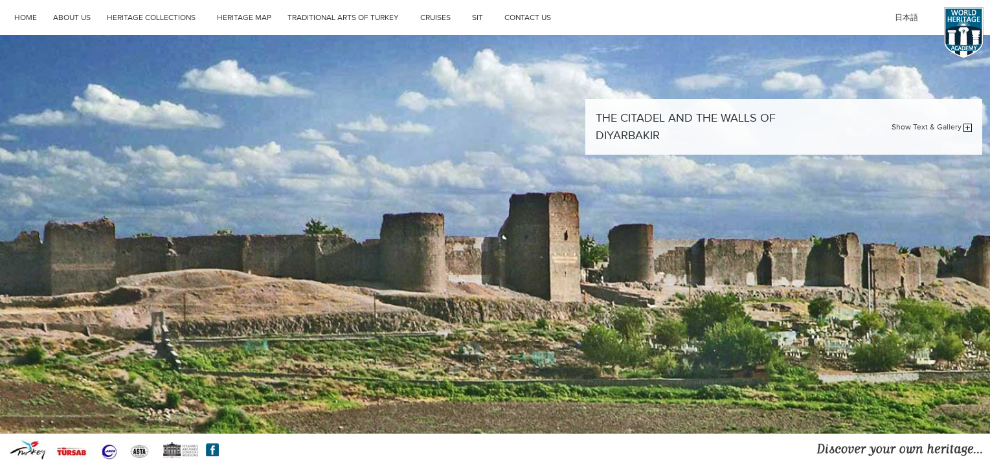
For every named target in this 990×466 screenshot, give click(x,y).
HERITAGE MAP (244, 17)
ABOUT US (72, 17)
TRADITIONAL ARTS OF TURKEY (350, 16)
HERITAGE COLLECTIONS (158, 16)
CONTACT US (527, 17)
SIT (485, 16)
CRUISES (443, 16)
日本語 (906, 17)
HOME (25, 17)
